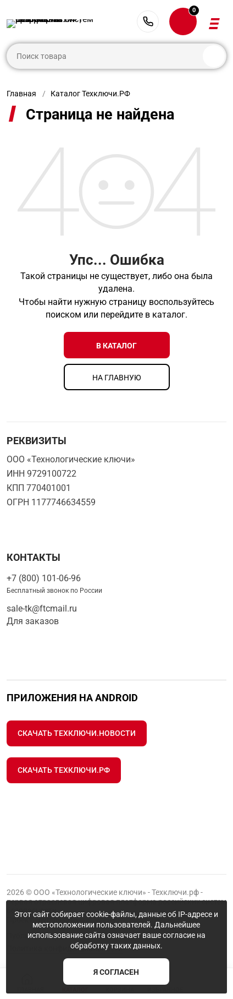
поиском (63, 314)
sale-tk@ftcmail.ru (42, 608)
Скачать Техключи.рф (64, 770)
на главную (116, 377)
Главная (21, 93)
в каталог (116, 345)
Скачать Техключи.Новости (77, 733)
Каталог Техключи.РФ (90, 93)
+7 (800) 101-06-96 (148, 21)
